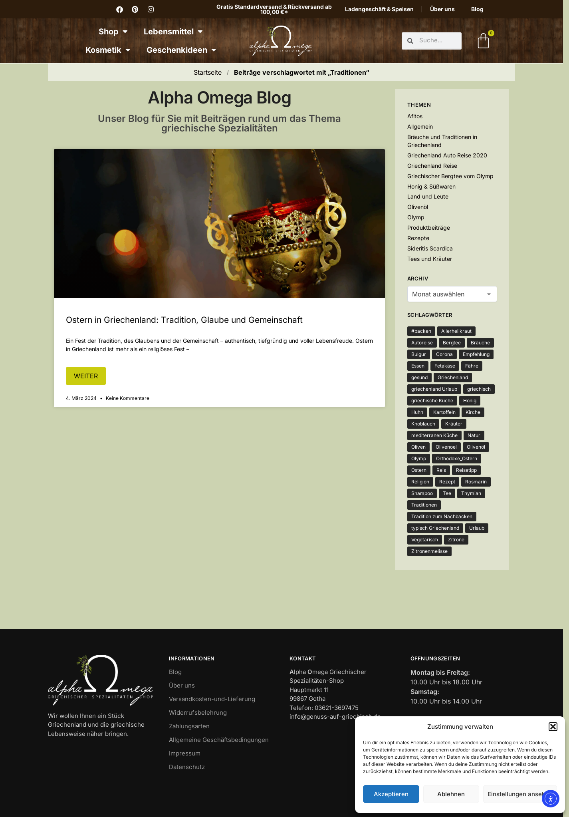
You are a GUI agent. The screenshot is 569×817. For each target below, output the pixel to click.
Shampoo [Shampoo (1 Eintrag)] (422, 493)
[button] (553, 727)
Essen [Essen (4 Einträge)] (417, 366)
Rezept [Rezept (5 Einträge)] (447, 482)
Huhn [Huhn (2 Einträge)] (417, 412)
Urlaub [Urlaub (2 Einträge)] (476, 528)
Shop (113, 32)
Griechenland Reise (432, 165)
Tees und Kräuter (429, 258)
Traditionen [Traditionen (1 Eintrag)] (424, 505)
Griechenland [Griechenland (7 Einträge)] (453, 377)
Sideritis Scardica (430, 248)
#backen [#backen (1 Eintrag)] (421, 331)
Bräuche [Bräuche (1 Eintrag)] (480, 343)
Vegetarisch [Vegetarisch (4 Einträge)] (424, 540)
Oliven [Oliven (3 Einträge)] (418, 447)
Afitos (414, 116)
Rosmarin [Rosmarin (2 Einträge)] (476, 482)
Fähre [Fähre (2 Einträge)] (471, 366)
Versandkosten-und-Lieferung (212, 699)
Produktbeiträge (428, 227)
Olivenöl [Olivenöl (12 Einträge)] (476, 447)
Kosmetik (108, 50)
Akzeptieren (391, 794)
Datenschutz (187, 767)
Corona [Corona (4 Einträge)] (444, 354)
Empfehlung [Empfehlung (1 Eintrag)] (476, 354)
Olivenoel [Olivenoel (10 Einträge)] (446, 447)
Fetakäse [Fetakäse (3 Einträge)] (444, 366)
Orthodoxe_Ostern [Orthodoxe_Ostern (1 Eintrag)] (456, 458)
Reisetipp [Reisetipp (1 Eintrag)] (466, 470)
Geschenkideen (181, 50)
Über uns (442, 9)
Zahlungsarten (189, 726)
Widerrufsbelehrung (198, 712)
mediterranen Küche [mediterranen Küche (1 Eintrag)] (434, 435)
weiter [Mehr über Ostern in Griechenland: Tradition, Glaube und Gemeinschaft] (86, 376)
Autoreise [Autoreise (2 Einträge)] (422, 343)
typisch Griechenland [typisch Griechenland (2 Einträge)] (435, 528)
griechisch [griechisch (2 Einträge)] (479, 389)
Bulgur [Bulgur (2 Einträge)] (418, 354)
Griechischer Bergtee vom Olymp (450, 176)
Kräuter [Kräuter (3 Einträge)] (453, 424)
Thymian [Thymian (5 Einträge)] (471, 493)
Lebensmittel (173, 32)
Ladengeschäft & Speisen (379, 9)
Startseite (208, 72)
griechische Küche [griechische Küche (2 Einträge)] (432, 401)
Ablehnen (451, 794)
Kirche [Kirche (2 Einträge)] (473, 412)
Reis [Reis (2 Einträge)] (441, 470)
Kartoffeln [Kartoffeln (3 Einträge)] (444, 412)
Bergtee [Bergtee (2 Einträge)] (452, 343)
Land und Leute (427, 196)
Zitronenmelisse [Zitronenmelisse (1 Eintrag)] (429, 551)
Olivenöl (417, 206)
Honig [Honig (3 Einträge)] (469, 401)
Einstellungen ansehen (520, 794)
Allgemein (420, 126)
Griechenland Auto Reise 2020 (447, 155)
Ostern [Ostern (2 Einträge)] (418, 470)
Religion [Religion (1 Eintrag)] (420, 482)
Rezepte (418, 238)
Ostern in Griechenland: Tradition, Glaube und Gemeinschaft (184, 320)
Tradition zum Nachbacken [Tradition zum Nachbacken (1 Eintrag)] (441, 516)
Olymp (415, 217)
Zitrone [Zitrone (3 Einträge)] (456, 540)
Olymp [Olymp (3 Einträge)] (418, 458)
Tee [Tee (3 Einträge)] (447, 493)
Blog (477, 9)
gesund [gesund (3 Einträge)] (419, 377)
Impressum (184, 753)
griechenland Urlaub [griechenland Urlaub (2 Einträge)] (434, 389)
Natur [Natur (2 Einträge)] (474, 435)
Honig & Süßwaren (431, 186)
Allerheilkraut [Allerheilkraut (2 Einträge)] (456, 331)
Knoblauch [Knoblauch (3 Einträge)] (423, 424)
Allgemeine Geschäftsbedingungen (219, 739)
